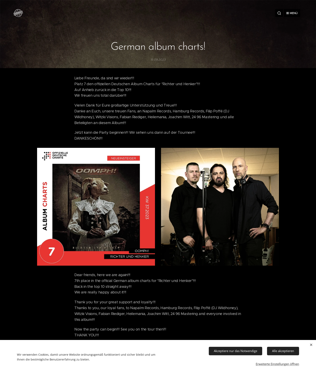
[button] (279, 13)
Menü (292, 13)
